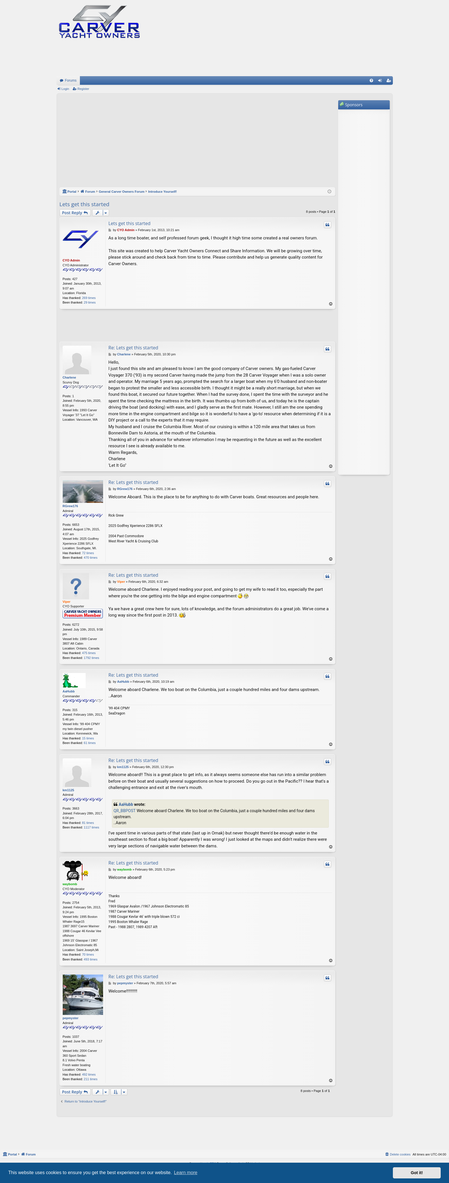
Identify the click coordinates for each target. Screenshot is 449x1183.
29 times (90, 302)
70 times (88, 954)
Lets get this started (84, 204)
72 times (88, 553)
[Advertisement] (197, 143)
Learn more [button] (185, 1172)
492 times (89, 1074)
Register (83, 88)
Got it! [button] (417, 1172)
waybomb (70, 884)
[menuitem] (371, 80)
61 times (90, 743)
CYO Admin (71, 260)
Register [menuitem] (390, 81)
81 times (88, 822)
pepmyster (71, 1018)
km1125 (68, 790)
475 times (89, 653)
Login (65, 88)
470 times (91, 557)
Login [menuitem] (381, 81)
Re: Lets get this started (133, 348)
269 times (89, 298)
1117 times (91, 827)
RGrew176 (70, 506)
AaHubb (69, 691)
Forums (71, 80)
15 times (88, 738)
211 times (91, 1079)
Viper (66, 601)
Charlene (69, 377)
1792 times (91, 658)
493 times (91, 959)
